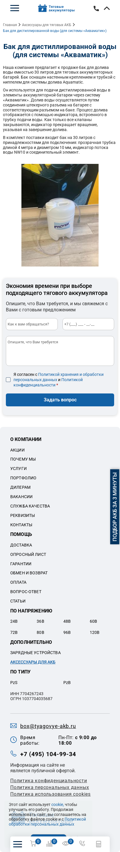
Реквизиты (22, 515)
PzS (13, 682)
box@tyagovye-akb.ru (48, 726)
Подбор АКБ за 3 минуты (115, 506)
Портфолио (23, 478)
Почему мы (23, 459)
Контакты (21, 524)
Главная (10, 25)
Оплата (18, 582)
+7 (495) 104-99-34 (96, 8)
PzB (67, 682)
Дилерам (20, 487)
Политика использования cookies (50, 794)
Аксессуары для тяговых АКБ (46, 25)
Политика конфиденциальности (48, 780)
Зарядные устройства (35, 652)
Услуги (18, 468)
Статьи (18, 601)
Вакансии (21, 496)
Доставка (21, 545)
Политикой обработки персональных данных (47, 821)
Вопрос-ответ (25, 591)
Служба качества (30, 506)
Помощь (21, 534)
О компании (26, 439)
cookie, (57, 804)
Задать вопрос (60, 400)
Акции (17, 450)
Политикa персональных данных (49, 787)
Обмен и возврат (29, 573)
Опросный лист (28, 554)
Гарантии (20, 563)
